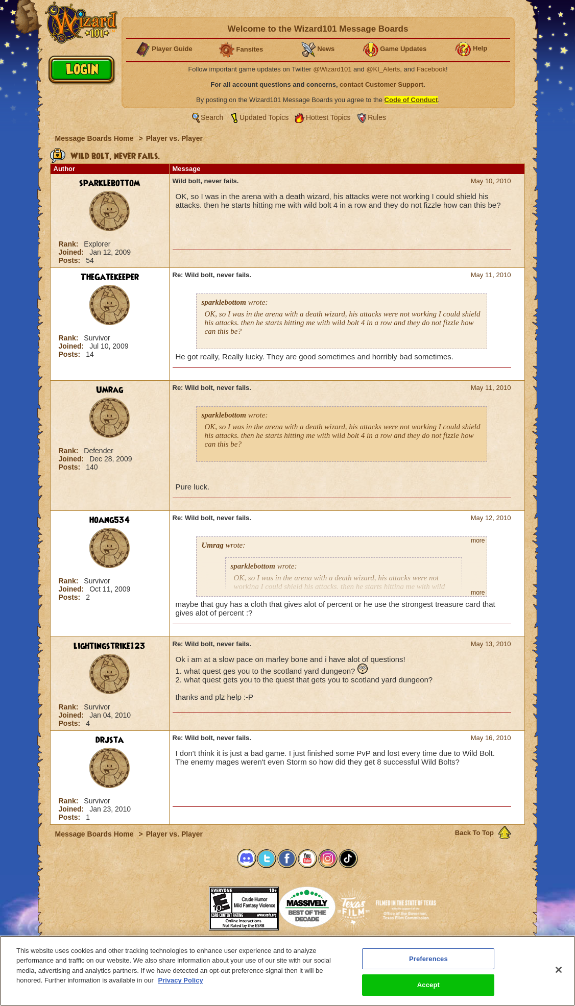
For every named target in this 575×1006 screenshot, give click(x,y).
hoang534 (109, 520)
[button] (183, 905)
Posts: (71, 260)
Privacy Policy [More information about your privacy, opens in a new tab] (180, 984)
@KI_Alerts (383, 69)
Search (212, 117)
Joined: (72, 252)
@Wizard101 (332, 69)
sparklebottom (109, 183)
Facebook (431, 69)
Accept (428, 989)
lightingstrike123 (110, 646)
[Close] (558, 973)
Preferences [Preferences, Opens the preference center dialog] (428, 962)
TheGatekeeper (110, 277)
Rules (377, 117)
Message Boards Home (95, 138)
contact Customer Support (381, 84)
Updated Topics (264, 117)
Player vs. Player (174, 138)
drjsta (109, 740)
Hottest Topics (328, 117)
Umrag (109, 390)
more (478, 540)
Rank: (70, 244)
